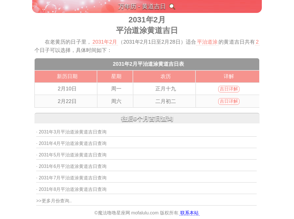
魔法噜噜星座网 (114, 212)
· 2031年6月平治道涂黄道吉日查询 (71, 166)
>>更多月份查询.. (54, 200)
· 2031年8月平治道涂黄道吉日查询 (71, 189)
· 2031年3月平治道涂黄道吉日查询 (71, 131)
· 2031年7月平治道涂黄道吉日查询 (71, 177)
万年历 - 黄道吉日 (142, 6)
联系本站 (189, 212)
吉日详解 (229, 88)
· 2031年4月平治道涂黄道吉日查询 (71, 143)
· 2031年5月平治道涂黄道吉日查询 (71, 154)
